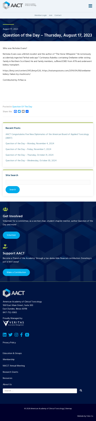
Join (50, 15)
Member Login (41, 15)
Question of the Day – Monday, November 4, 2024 (30, 143)
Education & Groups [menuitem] (12, 353)
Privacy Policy (9, 343)
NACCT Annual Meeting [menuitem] (14, 366)
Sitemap (68, 408)
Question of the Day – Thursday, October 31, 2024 (30, 155)
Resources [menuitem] (7, 378)
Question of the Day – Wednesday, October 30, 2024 (31, 160)
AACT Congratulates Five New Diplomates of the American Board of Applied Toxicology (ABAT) (47, 136)
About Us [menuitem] (7, 384)
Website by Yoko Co (85, 416)
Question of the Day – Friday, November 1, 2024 (28, 149)
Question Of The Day (22, 107)
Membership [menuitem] (9, 359)
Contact (57, 15)
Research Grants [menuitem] (10, 372)
